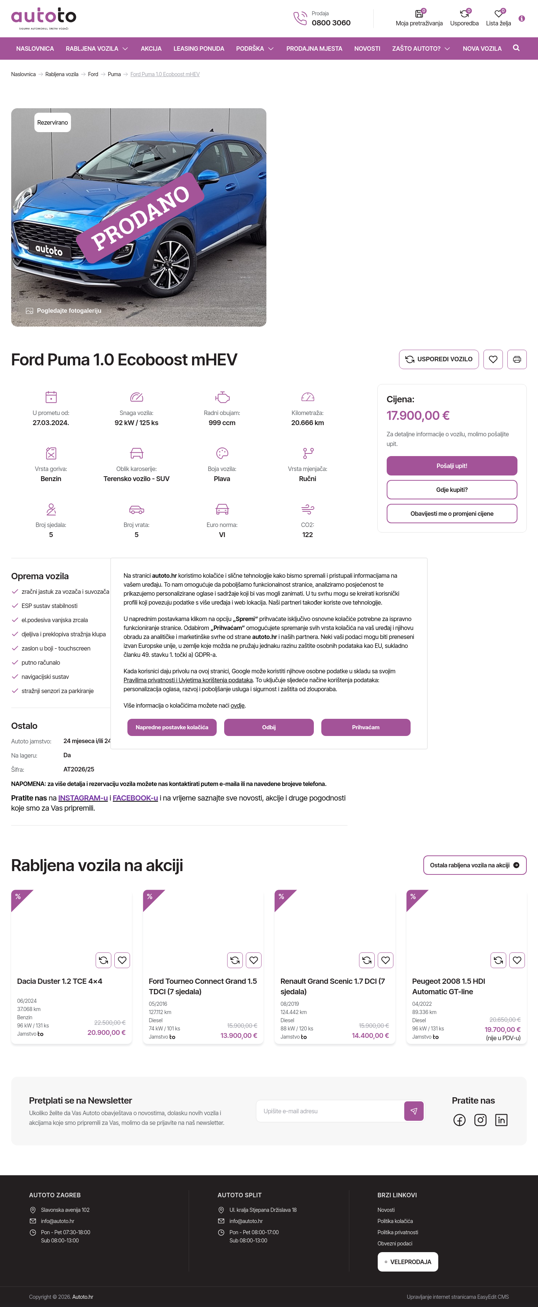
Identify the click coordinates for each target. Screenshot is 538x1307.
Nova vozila (482, 48)
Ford (93, 74)
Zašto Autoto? (421, 48)
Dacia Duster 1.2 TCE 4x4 (59, 981)
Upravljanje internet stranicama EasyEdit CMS (458, 1297)
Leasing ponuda (199, 48)
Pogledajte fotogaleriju (63, 310)
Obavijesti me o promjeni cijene (452, 513)
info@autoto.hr (57, 1221)
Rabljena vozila (97, 48)
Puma (114, 74)
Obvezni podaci (395, 1243)
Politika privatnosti (398, 1232)
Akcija (151, 48)
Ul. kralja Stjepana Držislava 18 (263, 1210)
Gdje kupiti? (452, 489)
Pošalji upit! (452, 466)
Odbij (269, 727)
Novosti (367, 48)
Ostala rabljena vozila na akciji (475, 865)
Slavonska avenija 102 (65, 1210)
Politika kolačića (395, 1221)
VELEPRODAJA (408, 1261)
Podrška (255, 48)
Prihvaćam (366, 727)
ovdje (238, 705)
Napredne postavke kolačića (172, 727)
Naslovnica (35, 48)
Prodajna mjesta (315, 48)
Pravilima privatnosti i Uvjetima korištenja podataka (188, 680)
